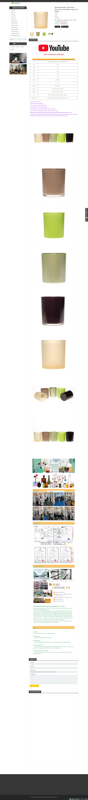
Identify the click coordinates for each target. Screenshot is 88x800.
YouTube (12, 55)
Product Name (32, 676)
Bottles (29, 9)
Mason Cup (13, 24)
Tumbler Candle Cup (43, 9)
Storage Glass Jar (14, 33)
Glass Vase (13, 22)
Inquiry (57, 33)
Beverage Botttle (14, 28)
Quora (17, 53)
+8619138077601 (61, 1)
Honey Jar (13, 16)
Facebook (13, 53)
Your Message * (33, 681)
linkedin (22, 53)
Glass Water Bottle (14, 35)
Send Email (65, 33)
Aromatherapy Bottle (15, 39)
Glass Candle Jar (35, 9)
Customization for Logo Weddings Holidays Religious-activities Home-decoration (67, 26)
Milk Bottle (13, 18)
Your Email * (32, 672)
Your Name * (32, 668)
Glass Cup (13, 20)
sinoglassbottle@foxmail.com (71, 1)
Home (26, 9)
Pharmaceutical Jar (15, 37)
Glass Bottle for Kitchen (15, 41)
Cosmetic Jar (13, 26)
